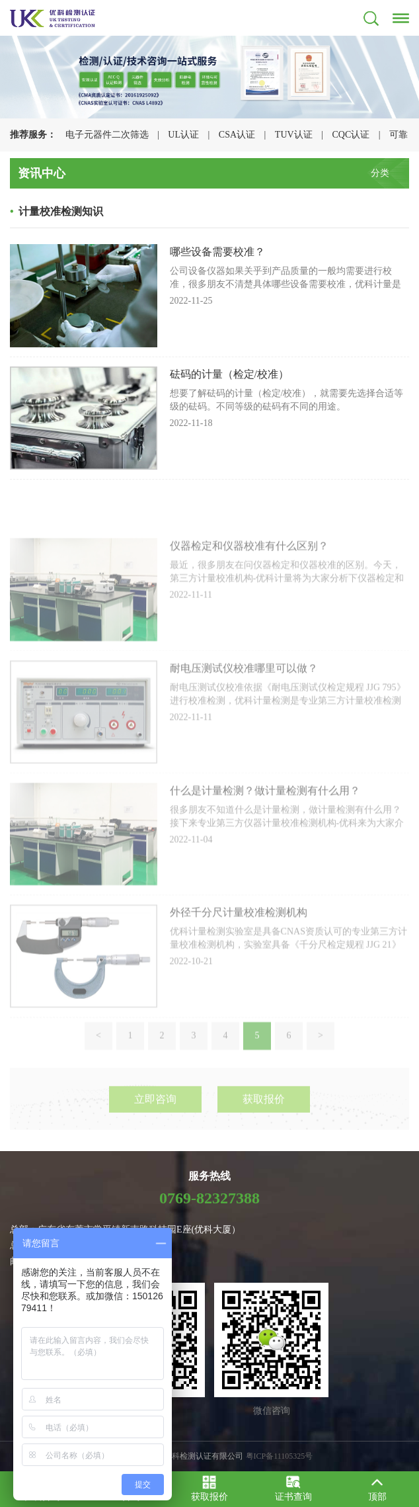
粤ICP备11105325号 (279, 1456)
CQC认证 (350, 135)
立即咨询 (155, 1115)
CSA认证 (237, 135)
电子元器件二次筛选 (107, 135)
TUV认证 (294, 135)
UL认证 (183, 135)
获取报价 (264, 1115)
